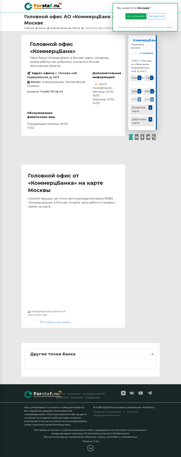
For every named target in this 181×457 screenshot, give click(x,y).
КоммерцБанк (146, 40)
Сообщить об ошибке (55, 322)
